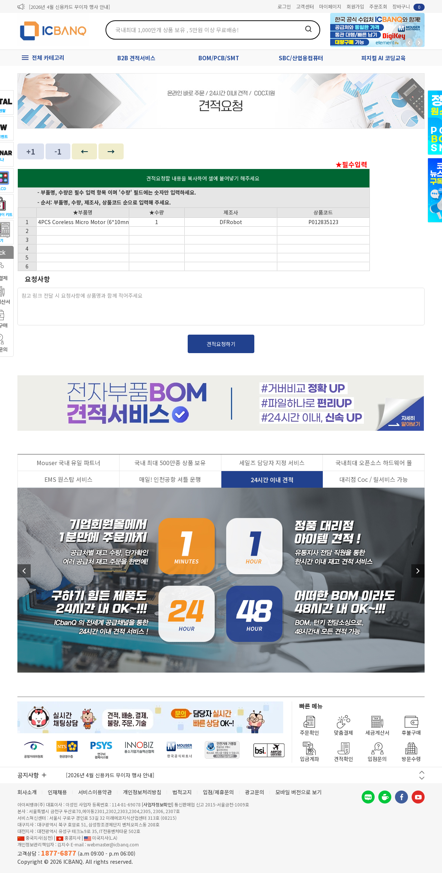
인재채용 (57, 792)
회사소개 (27, 792)
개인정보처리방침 (142, 792)
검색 (308, 28)
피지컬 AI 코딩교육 (383, 58)
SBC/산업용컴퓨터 (301, 58)
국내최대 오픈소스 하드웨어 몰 (373, 462)
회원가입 (355, 6)
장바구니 (408, 7)
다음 (418, 571)
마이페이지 (330, 6)
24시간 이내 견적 (272, 479)
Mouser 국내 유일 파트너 (68, 462)
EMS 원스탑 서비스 (68, 479)
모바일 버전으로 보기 (298, 792)
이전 (24, 571)
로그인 (284, 6)
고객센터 (305, 6)
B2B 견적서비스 (136, 58)
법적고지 (182, 792)
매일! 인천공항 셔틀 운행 (170, 479)
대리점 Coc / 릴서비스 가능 (373, 479)
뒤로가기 (409, 42)
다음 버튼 (422, 778)
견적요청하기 (221, 344)
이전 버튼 (422, 772)
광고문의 (254, 792)
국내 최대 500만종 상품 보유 (170, 462)
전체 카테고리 (48, 57)
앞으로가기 (419, 42)
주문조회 (378, 6)
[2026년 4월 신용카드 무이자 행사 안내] (69, 6)
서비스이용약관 (95, 792)
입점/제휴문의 (218, 792)
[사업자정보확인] (157, 804)
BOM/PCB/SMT (218, 58)
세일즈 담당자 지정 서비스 (272, 462)
